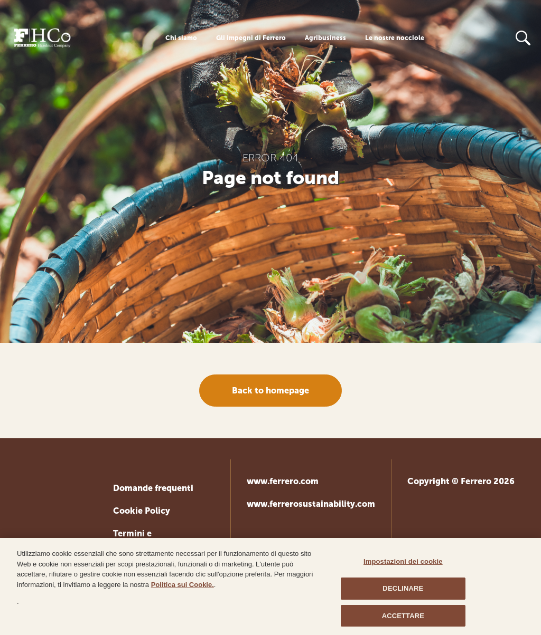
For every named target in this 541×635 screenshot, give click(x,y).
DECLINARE (403, 591)
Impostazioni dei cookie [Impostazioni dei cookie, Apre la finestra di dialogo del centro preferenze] (403, 564)
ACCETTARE (403, 618)
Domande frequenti (153, 488)
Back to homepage (270, 391)
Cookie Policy (141, 511)
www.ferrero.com (283, 481)
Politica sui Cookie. (182, 587)
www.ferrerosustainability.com (311, 504)
